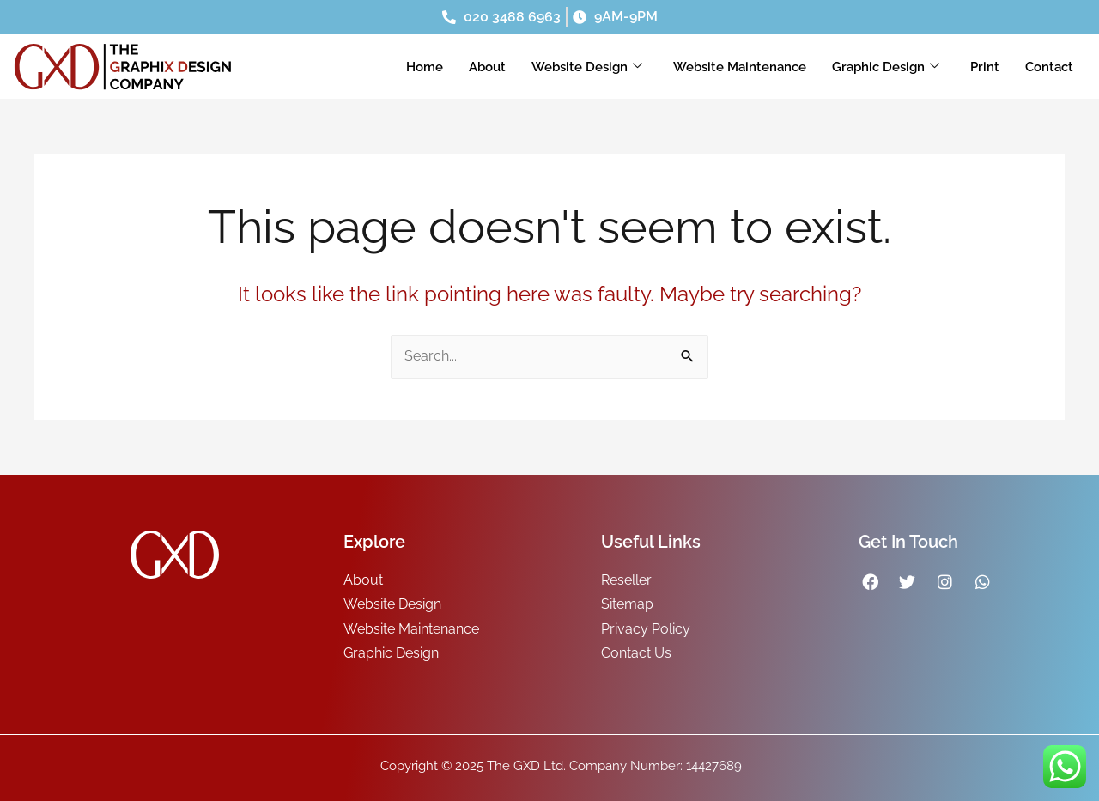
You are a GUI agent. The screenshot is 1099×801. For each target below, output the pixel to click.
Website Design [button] (586, 67)
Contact (1049, 67)
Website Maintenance (739, 67)
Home (424, 67)
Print (984, 67)
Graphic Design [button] (885, 67)
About (487, 67)
